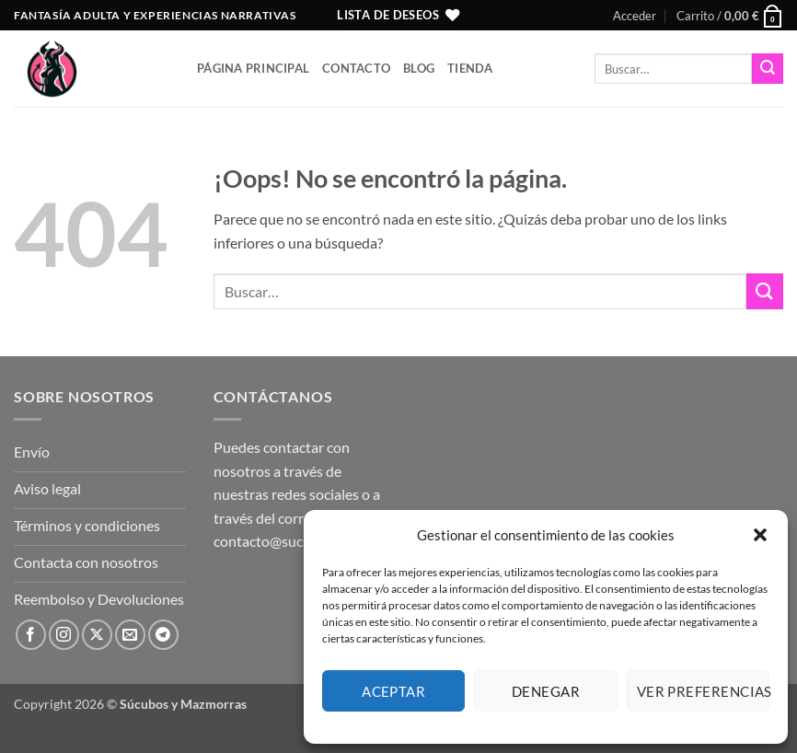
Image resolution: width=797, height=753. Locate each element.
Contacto (356, 68)
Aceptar (393, 691)
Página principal (253, 68)
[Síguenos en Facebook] (31, 635)
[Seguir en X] (97, 635)
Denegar (546, 691)
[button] (760, 535)
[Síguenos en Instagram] (64, 635)
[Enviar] (767, 69)
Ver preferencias (703, 691)
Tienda (470, 68)
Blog (418, 68)
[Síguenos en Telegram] (163, 635)
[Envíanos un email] (130, 635)
